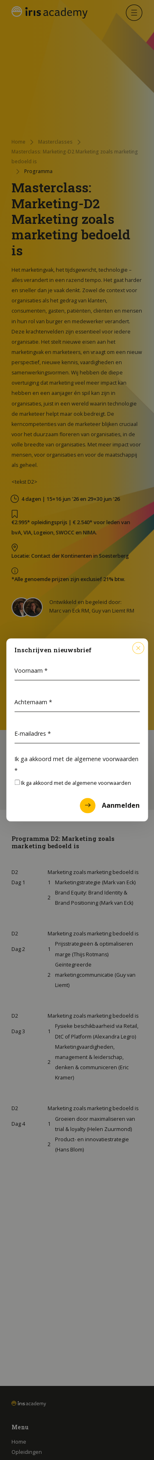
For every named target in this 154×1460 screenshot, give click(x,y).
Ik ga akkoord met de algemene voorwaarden (76, 765)
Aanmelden (110, 805)
